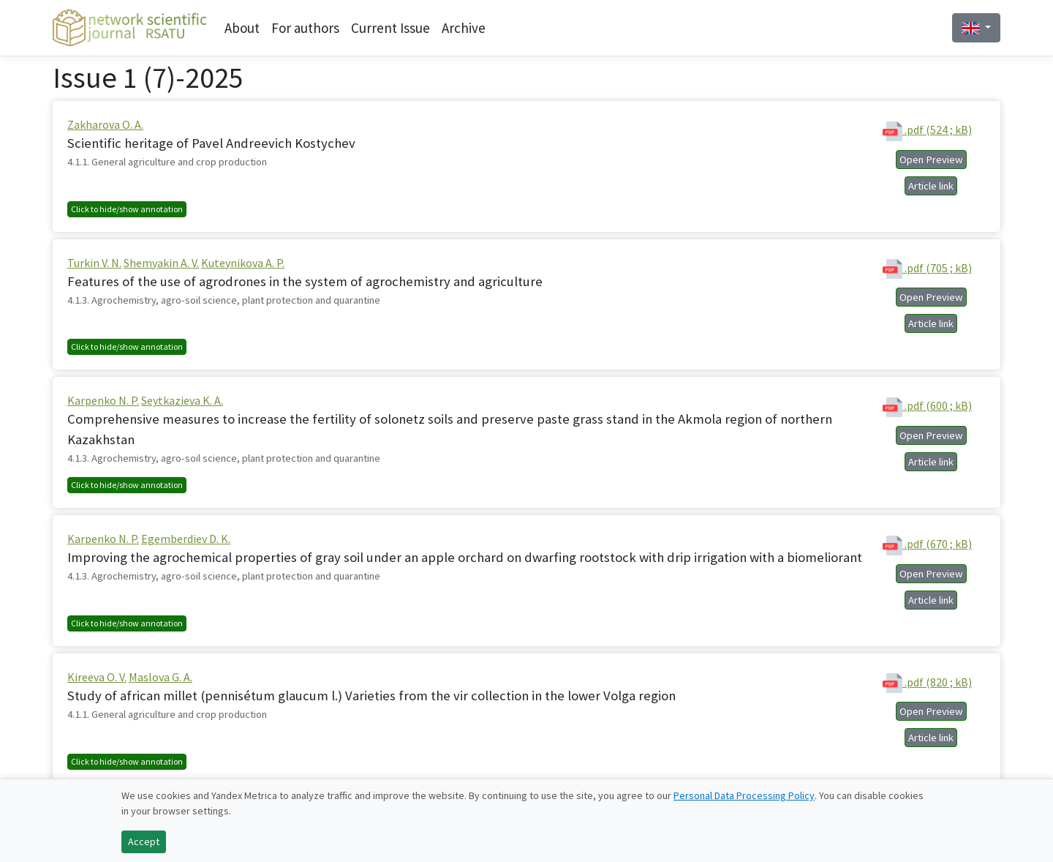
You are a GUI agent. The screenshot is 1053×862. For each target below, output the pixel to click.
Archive (464, 28)
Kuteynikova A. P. (242, 262)
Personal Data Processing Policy (744, 795)
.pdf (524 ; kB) (927, 131)
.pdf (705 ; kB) (927, 269)
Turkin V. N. (94, 262)
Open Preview (931, 159)
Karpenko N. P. (103, 400)
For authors (305, 28)
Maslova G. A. (160, 677)
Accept (143, 841)
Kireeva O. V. (97, 677)
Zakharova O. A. (105, 124)
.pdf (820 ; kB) (927, 683)
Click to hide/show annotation (127, 208)
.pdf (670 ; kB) (927, 545)
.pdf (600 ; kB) (927, 407)
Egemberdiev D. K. (185, 538)
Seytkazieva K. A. (182, 400)
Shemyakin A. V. (161, 262)
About (242, 28)
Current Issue (390, 28)
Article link (931, 185)
